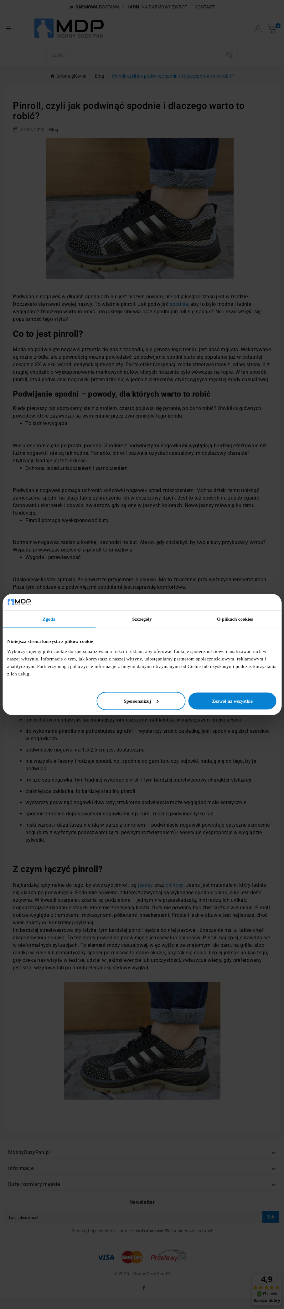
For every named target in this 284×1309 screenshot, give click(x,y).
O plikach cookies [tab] (235, 619)
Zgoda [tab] (49, 619)
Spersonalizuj (141, 700)
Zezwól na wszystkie (232, 700)
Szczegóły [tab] (142, 619)
